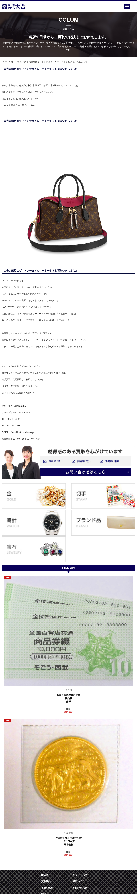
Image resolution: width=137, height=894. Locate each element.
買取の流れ (47, 887)
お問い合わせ (80, 887)
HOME (5, 61)
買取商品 (46, 881)
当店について (80, 875)
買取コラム (16, 61)
